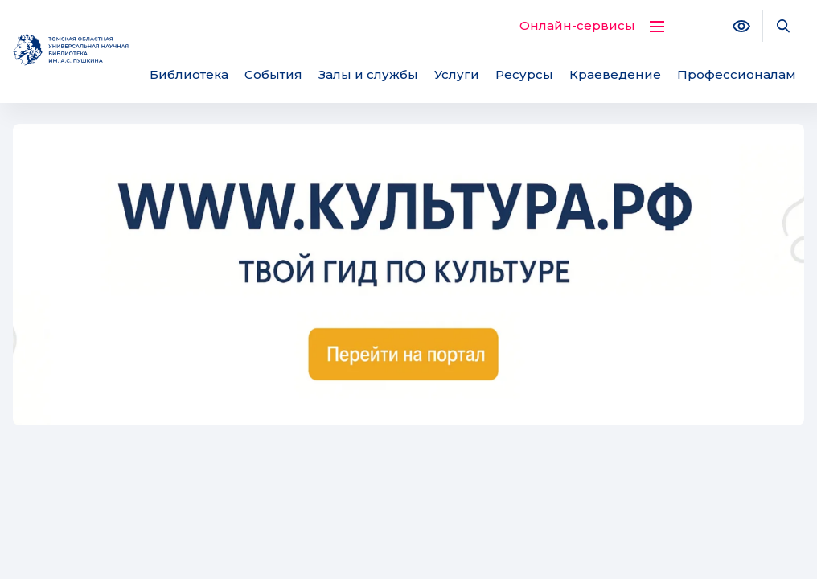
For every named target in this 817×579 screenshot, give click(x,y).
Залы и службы (368, 74)
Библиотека (189, 74)
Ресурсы (524, 74)
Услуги (456, 74)
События (273, 74)
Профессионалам (736, 74)
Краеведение (615, 74)
